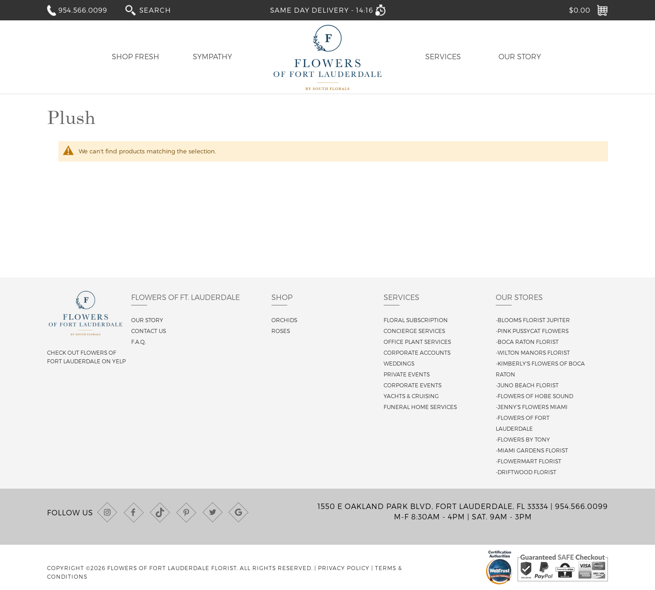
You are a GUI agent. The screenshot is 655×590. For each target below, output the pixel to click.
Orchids (284, 320)
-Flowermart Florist (528, 461)
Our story (147, 320)
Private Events (407, 374)
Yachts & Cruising (411, 396)
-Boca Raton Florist (527, 341)
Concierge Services (414, 331)
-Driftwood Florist (526, 472)
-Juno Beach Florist (527, 385)
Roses (280, 331)
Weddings (399, 363)
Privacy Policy (344, 568)
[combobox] (161, 9)
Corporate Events (412, 385)
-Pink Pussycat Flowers (532, 331)
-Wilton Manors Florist (533, 352)
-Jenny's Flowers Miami (532, 407)
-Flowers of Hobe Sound (534, 396)
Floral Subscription (416, 320)
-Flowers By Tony (523, 439)
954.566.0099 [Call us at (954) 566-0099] (581, 506)
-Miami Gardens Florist (532, 450)
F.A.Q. (138, 341)
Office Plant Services (417, 341)
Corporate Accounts (417, 352)
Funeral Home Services (420, 407)
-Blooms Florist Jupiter (533, 320)
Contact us (148, 331)
